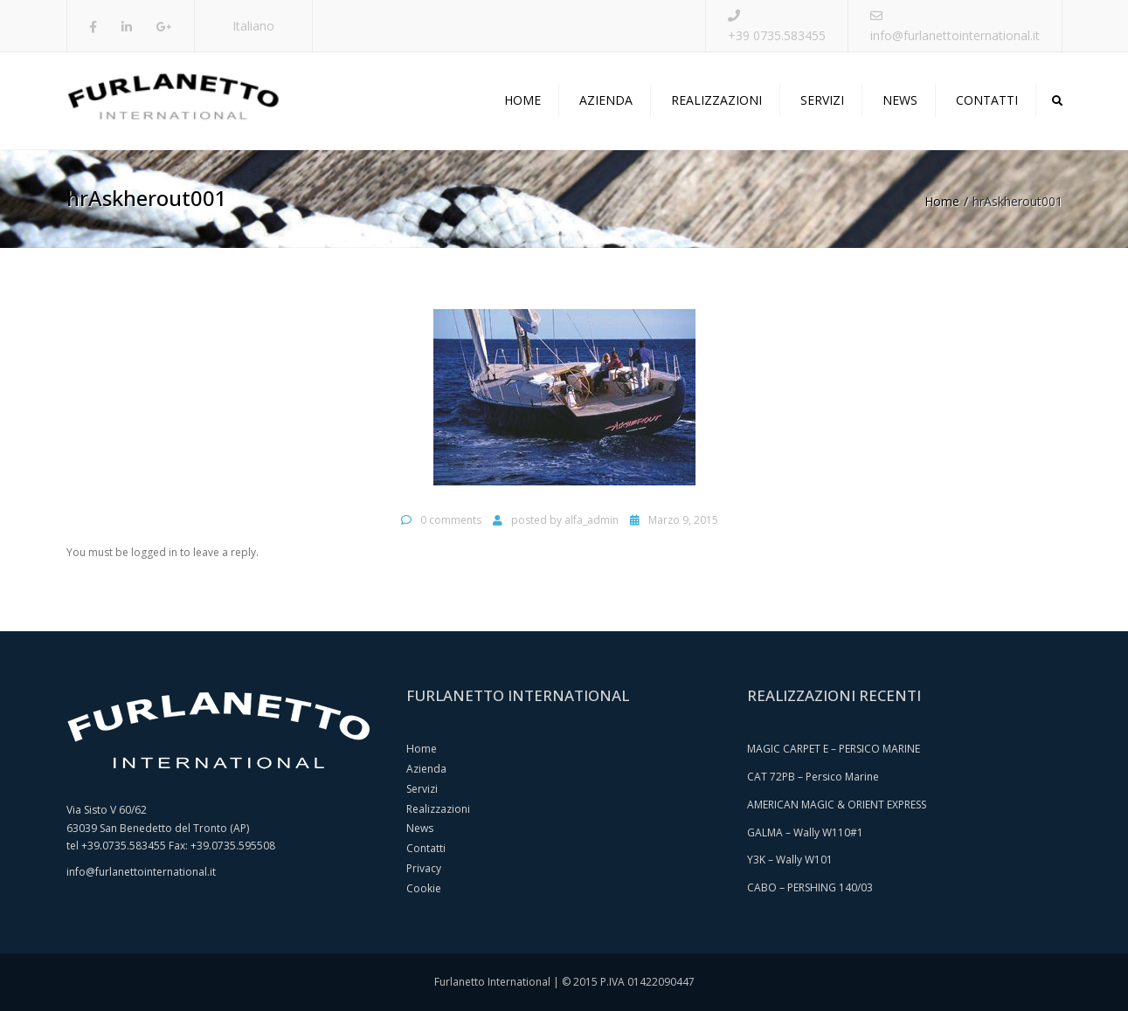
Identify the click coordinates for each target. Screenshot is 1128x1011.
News (899, 100)
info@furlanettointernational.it (955, 35)
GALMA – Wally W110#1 (805, 832)
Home (522, 100)
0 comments (450, 519)
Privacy (423, 868)
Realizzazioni (716, 100)
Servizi (822, 100)
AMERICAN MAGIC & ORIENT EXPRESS (836, 804)
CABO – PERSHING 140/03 (810, 887)
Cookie (423, 888)
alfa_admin (591, 519)
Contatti (987, 100)
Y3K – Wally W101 (790, 859)
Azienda (606, 100)
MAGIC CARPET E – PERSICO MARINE (833, 748)
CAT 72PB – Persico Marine (813, 776)
